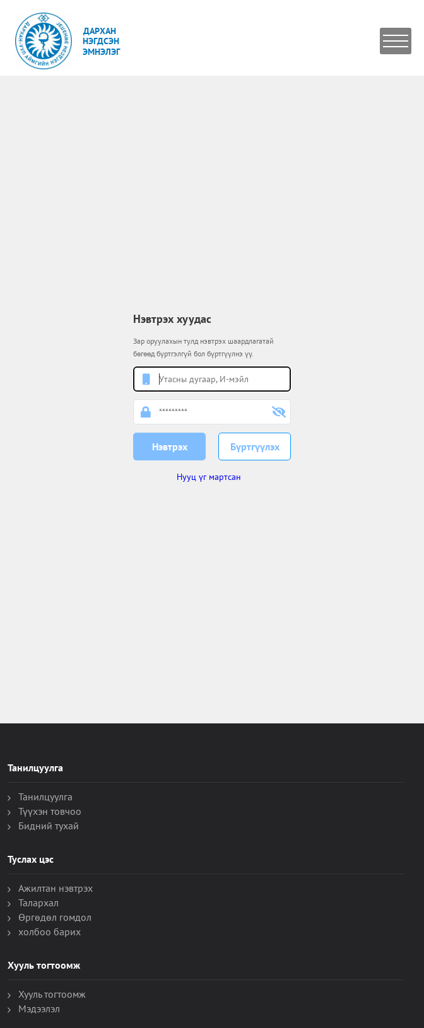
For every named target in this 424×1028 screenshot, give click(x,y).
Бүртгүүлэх (255, 446)
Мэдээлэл (39, 1008)
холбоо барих (49, 931)
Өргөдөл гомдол (54, 917)
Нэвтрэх (169, 446)
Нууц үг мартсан (209, 476)
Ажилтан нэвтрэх (55, 888)
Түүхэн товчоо (49, 811)
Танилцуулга (45, 796)
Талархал (38, 902)
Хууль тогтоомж (52, 994)
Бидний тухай (48, 825)
